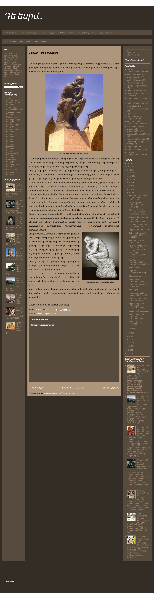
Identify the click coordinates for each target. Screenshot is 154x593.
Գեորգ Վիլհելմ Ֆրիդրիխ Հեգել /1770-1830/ (139, 324)
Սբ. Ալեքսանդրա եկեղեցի (13, 121)
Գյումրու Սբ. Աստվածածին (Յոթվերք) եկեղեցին (139, 262)
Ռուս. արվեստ (40, 41)
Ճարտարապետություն (29, 33)
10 (130, 179)
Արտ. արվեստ (10, 41)
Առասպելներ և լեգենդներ (138, 134)
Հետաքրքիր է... (134, 77)
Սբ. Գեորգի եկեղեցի (11, 140)
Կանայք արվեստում (136, 149)
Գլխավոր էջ (132, 52)
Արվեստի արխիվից (135, 103)
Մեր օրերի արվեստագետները (135, 70)
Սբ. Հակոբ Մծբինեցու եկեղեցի (11, 160)
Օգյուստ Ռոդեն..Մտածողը (137, 272)
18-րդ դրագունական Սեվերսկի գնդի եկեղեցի (13, 101)
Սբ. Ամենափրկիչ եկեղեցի (13, 126)
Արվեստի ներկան (135, 80)
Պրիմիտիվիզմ (135, 267)
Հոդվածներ (132, 106)
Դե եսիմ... (23, 16)
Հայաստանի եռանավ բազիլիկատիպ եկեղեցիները (143, 400)
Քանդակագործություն (87, 33)
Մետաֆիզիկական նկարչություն (137, 299)
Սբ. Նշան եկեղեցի (14, 169)
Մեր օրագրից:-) (134, 55)
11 (130, 176)
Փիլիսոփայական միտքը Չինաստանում (136, 316)
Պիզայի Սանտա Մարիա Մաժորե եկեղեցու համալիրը (139, 212)
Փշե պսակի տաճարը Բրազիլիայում (138, 225)
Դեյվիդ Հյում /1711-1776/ (139, 230)
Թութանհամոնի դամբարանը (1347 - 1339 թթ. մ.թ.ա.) (143, 369)
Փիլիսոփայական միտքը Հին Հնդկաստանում (137, 306)
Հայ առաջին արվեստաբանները (135, 153)
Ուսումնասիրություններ (137, 109)
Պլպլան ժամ (11, 117)
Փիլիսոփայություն (67, 33)
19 (128, 163)
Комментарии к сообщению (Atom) (59, 393)
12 (130, 173)
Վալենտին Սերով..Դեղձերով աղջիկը (137, 255)
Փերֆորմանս (135, 276)
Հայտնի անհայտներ (136, 139)
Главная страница (73, 387)
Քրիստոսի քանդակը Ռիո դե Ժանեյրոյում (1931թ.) (138, 235)
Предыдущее (111, 387)
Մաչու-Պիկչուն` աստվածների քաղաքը (136, 205)
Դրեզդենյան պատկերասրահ (137, 280)
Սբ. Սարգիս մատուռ (11, 173)
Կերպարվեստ (10, 33)
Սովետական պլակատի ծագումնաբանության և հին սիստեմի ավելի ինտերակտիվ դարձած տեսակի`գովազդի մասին (138, 434)
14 (128, 170)
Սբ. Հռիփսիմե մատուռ (12, 166)
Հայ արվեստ (25, 41)
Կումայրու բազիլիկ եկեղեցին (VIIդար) (138, 294)
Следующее (36, 387)
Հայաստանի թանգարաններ (134, 130)
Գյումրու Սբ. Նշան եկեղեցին (137, 241)
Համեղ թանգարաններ (139, 311)
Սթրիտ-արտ (132, 147)
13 (128, 350)
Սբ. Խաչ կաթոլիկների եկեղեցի (12, 153)
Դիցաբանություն (106, 33)
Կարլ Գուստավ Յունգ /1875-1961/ (138, 286)
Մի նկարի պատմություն (138, 86)
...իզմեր (130, 114)
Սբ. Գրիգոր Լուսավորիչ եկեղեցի (11, 146)
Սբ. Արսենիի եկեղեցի (11, 135)
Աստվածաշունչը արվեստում (134, 118)
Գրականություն (49, 33)
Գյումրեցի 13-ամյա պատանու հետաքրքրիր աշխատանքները (138, 465)
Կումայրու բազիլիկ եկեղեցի (14, 108)
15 (128, 167)
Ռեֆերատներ (133, 83)
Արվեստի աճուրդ (134, 90)
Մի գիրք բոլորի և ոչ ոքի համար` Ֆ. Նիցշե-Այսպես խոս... (139, 248)
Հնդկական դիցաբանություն (143, 493)
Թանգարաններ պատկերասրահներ (136, 122)
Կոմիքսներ (141, 536)
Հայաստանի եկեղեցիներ (138, 98)
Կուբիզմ (132, 329)
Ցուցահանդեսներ (135, 126)
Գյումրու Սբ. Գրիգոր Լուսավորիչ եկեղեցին (138, 197)
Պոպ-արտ (133, 290)
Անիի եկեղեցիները (143, 515)
